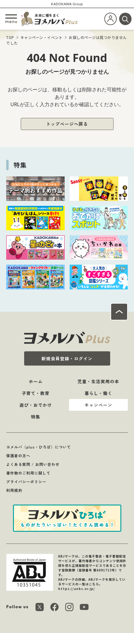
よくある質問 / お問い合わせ (32, 464)
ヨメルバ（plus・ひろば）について (38, 446)
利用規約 (14, 490)
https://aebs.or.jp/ (76, 588)
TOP (10, 37)
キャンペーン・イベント (41, 37)
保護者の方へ (18, 455)
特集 (35, 417)
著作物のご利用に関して (28, 472)
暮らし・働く (98, 393)
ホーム (36, 381)
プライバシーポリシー (26, 481)
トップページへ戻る (67, 124)
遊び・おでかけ (35, 405)
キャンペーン (98, 405)
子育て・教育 (36, 393)
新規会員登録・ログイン (67, 358)
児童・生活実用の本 (98, 381)
